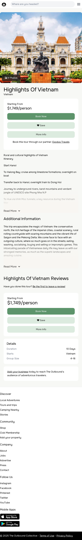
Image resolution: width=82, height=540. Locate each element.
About (3, 450)
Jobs (3, 455)
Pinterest (5, 493)
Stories (4, 414)
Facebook (5, 488)
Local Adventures (10, 400)
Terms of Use (47, 535)
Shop (3, 427)
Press (3, 465)
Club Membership (10, 432)
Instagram (5, 483)
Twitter (4, 497)
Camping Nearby (9, 409)
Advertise (5, 460)
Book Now (41, 116)
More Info (41, 134)
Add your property (10, 437)
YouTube (5, 502)
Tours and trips (8, 405)
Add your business (17, 371)
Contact (4, 470)
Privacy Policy (64, 535)
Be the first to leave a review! (49, 286)
